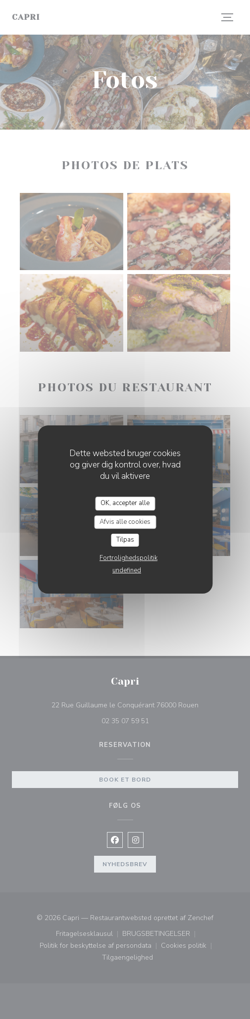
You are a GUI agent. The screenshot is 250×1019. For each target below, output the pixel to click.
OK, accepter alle (125, 503)
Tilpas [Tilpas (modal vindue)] (125, 539)
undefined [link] (126, 570)
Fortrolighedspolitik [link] (128, 558)
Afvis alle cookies (125, 521)
